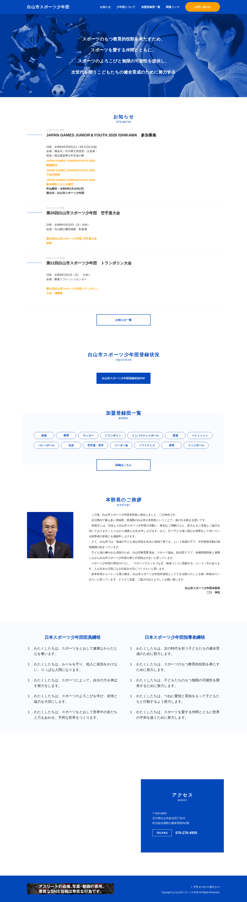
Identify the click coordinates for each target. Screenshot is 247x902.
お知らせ (105, 6)
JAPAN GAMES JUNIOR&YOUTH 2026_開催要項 (71, 162)
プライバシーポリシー (206, 887)
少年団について (126, 6)
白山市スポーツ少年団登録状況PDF (123, 378)
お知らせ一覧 (123, 319)
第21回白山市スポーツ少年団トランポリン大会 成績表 (72, 290)
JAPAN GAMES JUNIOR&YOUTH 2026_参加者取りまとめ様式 (71, 182)
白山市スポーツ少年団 (48, 7)
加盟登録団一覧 (150, 6)
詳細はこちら (123, 465)
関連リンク (172, 6)
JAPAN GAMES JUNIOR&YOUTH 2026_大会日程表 (71, 172)
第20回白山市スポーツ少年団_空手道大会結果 (71, 240)
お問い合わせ (203, 6)
